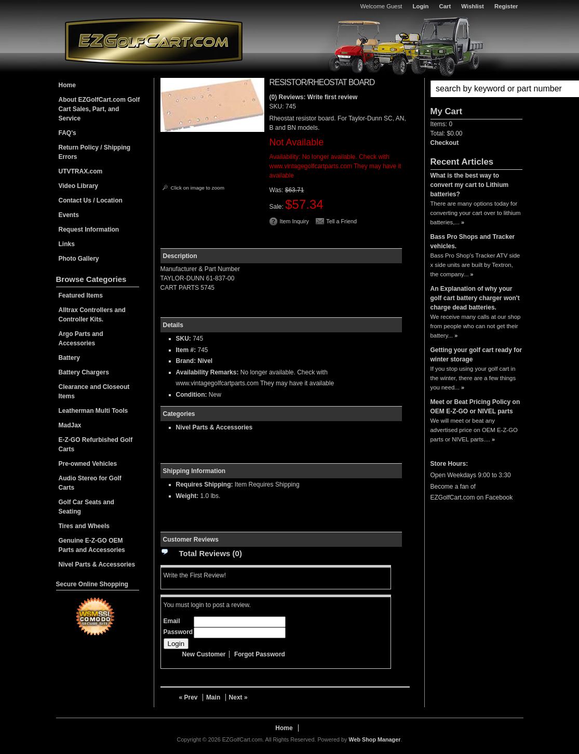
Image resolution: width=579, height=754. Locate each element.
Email (172, 621)
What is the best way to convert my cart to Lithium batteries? (469, 185)
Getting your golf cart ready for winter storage (476, 354)
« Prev (188, 697)
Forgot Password (259, 654)
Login (421, 6)
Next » (238, 697)
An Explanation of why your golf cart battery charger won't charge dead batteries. (475, 298)
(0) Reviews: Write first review (314, 97)
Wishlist (472, 6)
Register (506, 6)
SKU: (278, 106)
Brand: (186, 361)
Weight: (187, 496)
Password (178, 632)
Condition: (191, 394)
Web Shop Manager (374, 739)
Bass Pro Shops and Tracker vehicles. (472, 241)
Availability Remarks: (207, 372)
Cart (445, 6)
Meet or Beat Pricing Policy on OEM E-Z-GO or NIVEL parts (475, 406)
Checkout (444, 142)
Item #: (187, 350)
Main (213, 697)
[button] (476, 88)
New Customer (204, 654)
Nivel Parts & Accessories (214, 427)
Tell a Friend (341, 221)
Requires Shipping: (204, 484)
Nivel (205, 361)
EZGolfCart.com (154, 40)
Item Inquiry (294, 221)
